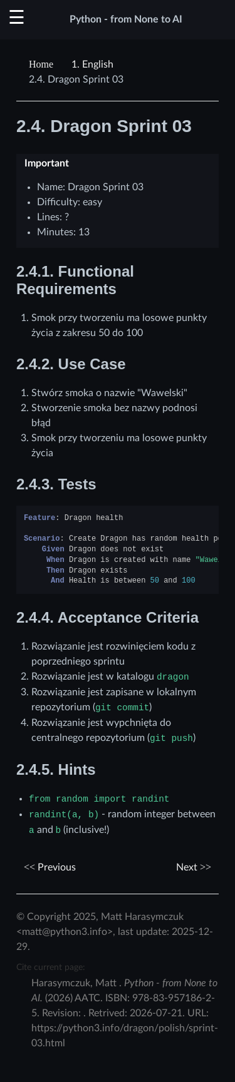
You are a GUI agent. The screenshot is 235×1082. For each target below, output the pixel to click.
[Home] (42, 64)
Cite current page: (50, 967)
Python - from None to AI (126, 19)
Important (46, 163)
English (92, 64)
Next (193, 867)
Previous (50, 867)
